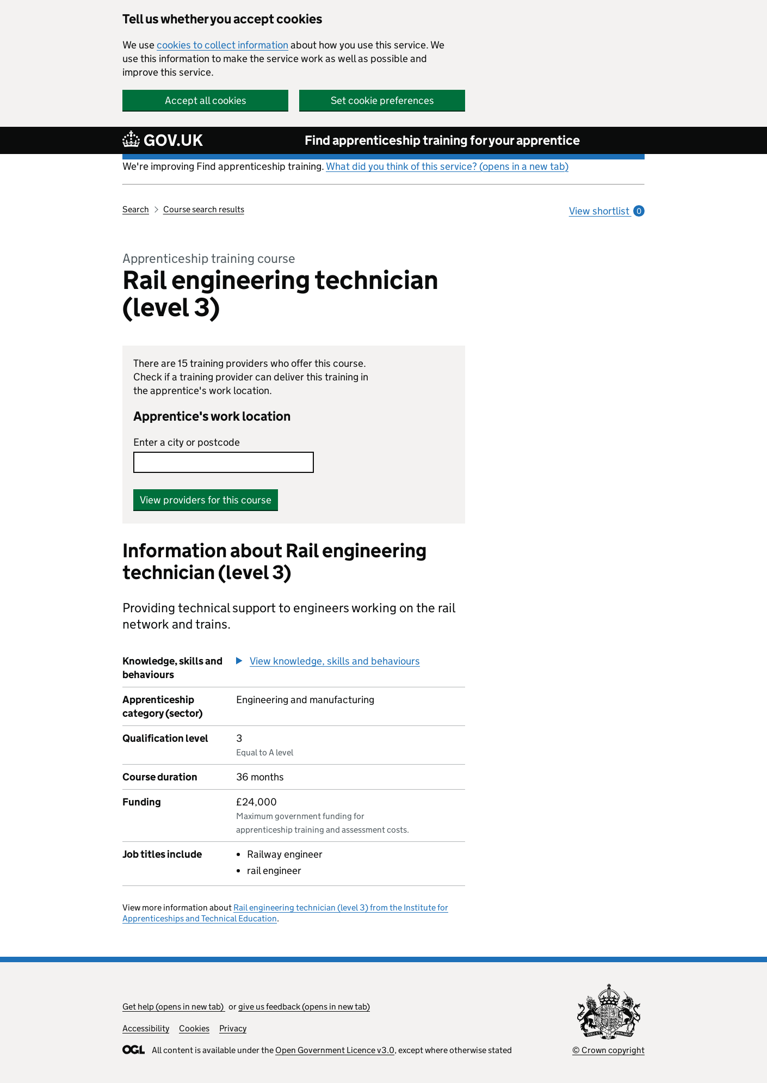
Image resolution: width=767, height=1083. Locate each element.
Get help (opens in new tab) (173, 1006)
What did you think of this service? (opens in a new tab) (447, 166)
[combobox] (223, 462)
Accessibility (145, 1028)
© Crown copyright (608, 1050)
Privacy (232, 1028)
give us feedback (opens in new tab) (304, 1006)
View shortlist (607, 211)
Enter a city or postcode (186, 442)
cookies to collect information (222, 45)
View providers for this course (205, 500)
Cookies (194, 1028)
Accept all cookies (205, 100)
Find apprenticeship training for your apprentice (442, 140)
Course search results (203, 209)
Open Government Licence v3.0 (334, 1050)
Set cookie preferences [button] (382, 100)
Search (135, 209)
